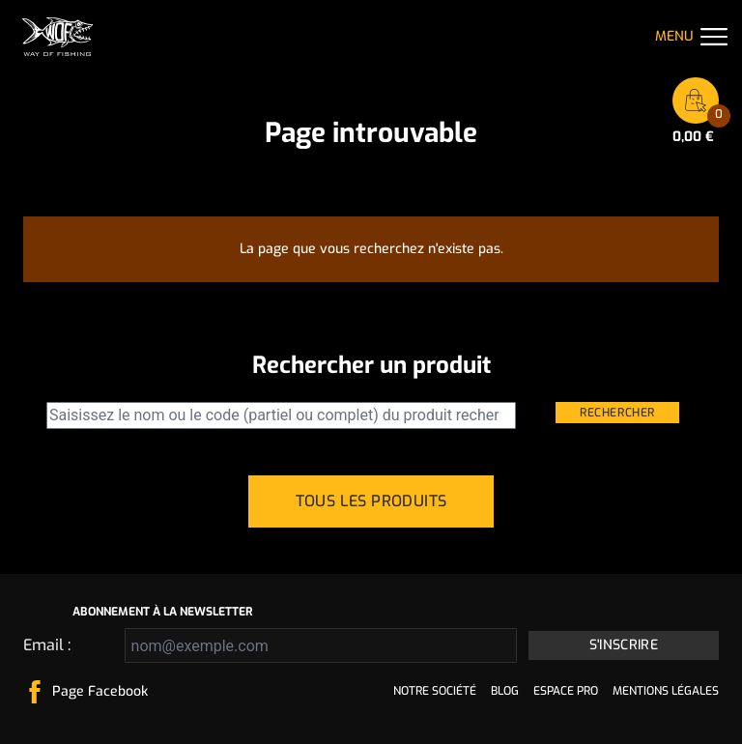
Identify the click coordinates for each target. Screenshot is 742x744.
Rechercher (617, 412)
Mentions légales (666, 691)
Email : (47, 645)
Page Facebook (100, 691)
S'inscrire (624, 645)
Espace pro (565, 691)
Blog (505, 691)
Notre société (434, 691)
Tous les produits (371, 501)
